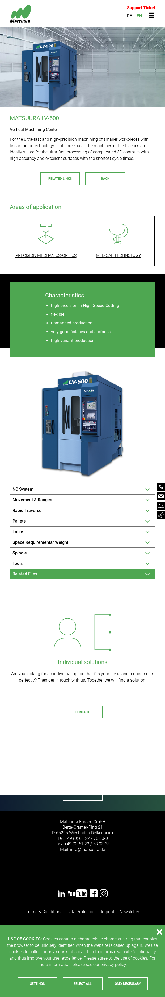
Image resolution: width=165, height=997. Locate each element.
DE (129, 15)
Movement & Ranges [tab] (32, 499)
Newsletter (129, 911)
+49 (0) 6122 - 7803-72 (79, 768)
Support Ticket (141, 7)
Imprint (107, 911)
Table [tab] (17, 531)
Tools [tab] (17, 563)
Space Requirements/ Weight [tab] (40, 542)
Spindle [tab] (19, 552)
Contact (82, 712)
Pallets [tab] (19, 521)
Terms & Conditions (44, 911)
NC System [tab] (22, 489)
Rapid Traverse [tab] (26, 510)
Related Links (60, 179)
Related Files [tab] (24, 573)
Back (105, 179)
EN (139, 15)
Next (153, 770)
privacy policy (113, 964)
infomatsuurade (87, 849)
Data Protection (81, 911)
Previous (12, 770)
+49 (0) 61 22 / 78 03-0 (86, 838)
